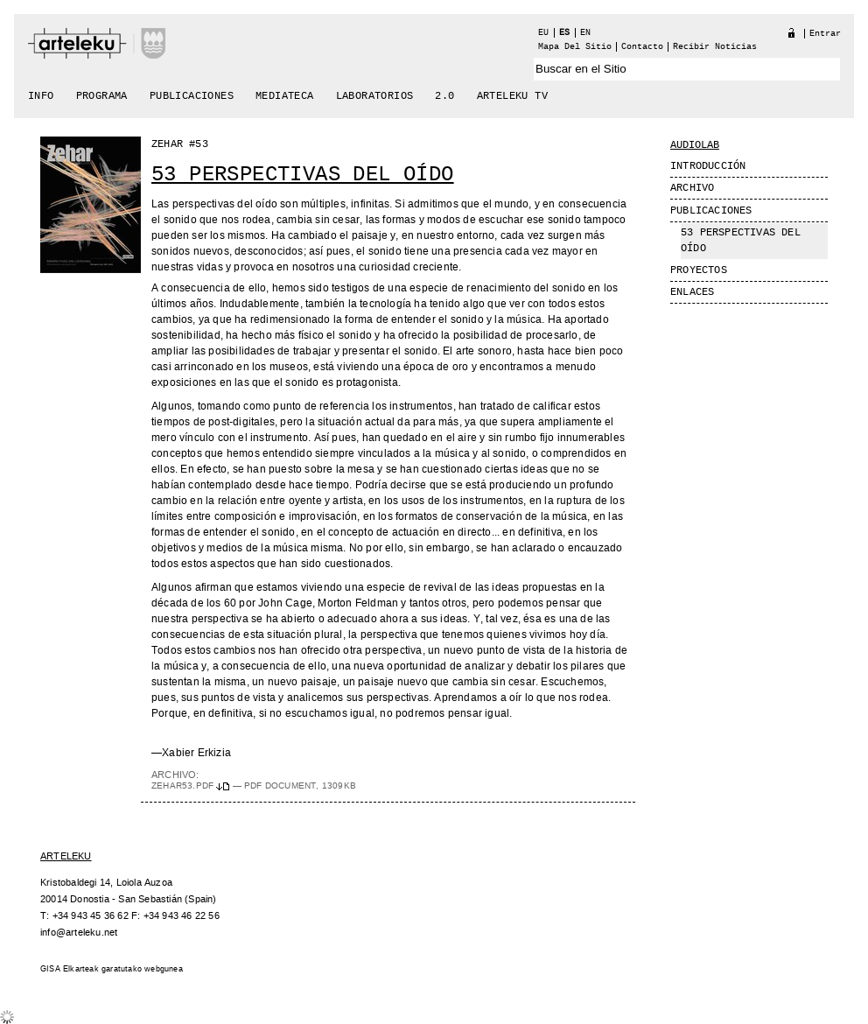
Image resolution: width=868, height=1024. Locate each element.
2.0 (444, 96)
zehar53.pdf (192, 786)
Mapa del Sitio (575, 47)
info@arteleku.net (78, 932)
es (564, 33)
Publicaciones (192, 96)
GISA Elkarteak (69, 969)
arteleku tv (512, 96)
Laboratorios (375, 96)
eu (543, 33)
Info (41, 96)
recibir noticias (715, 47)
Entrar (825, 34)
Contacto (642, 47)
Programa (102, 96)
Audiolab (694, 145)
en (585, 33)
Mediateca (285, 96)
